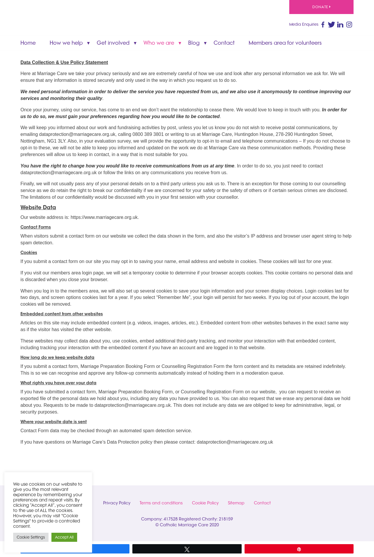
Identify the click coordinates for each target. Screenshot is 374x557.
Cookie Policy (205, 503)
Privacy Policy (116, 503)
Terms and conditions (161, 503)
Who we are (158, 42)
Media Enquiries (303, 24)
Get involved (113, 42)
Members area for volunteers (285, 42)
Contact (224, 42)
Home (28, 42)
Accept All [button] (64, 537)
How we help (66, 42)
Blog (194, 42)
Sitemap (236, 503)
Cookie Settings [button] (31, 537)
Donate (321, 7)
